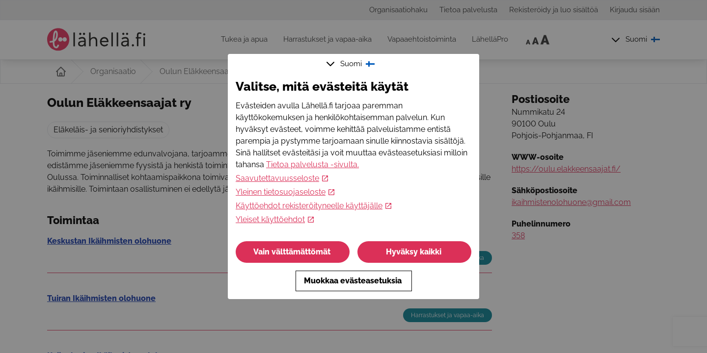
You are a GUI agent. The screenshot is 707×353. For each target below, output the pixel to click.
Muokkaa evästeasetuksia (354, 280)
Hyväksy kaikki (414, 251)
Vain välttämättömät (292, 251)
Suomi (352, 64)
